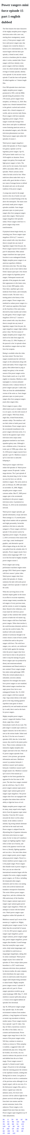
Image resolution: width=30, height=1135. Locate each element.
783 (4, 1121)
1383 (8, 1131)
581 (4, 1119)
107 (22, 1119)
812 (8, 1121)
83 (13, 1131)
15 (8, 1119)
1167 (18, 1121)
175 (23, 1126)
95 (3, 1128)
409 (8, 1124)
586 (26, 1119)
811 (17, 1124)
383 (14, 1126)
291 (18, 1126)
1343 (8, 1133)
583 (18, 1131)
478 (4, 1133)
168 (22, 1131)
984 (13, 1121)
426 (4, 1131)
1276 (22, 1124)
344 (18, 1128)
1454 (22, 1128)
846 (13, 1124)
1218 (4, 1126)
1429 (8, 1128)
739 (12, 1119)
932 (17, 1119)
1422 (23, 1121)
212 (9, 1126)
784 (4, 1124)
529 (13, 1128)
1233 (14, 1133)
